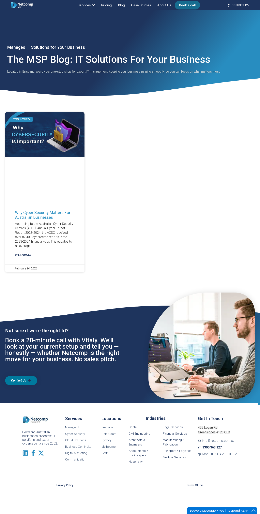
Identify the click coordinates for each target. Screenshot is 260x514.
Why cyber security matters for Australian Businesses (42, 215)
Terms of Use (195, 485)
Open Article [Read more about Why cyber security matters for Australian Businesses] (23, 254)
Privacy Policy (64, 485)
